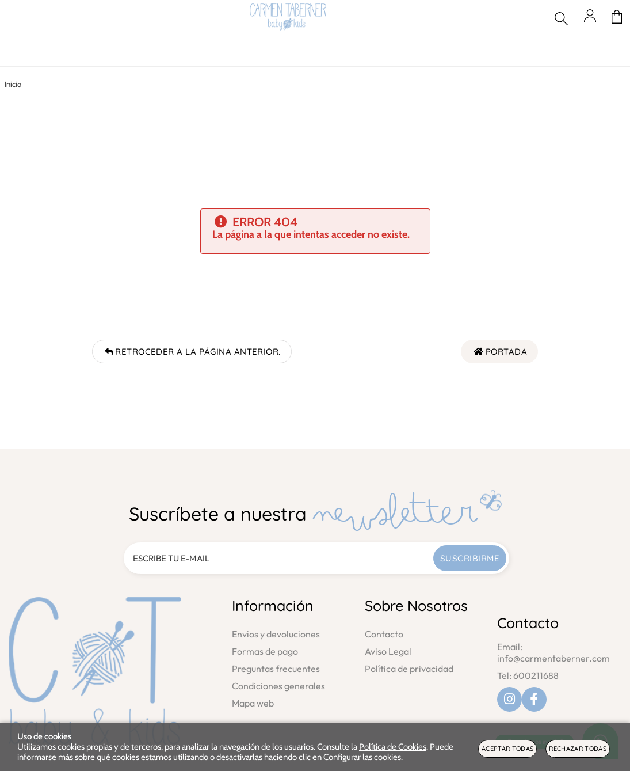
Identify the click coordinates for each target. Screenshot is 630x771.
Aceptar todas (507, 749)
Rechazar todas (577, 749)
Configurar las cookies (362, 757)
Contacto (384, 634)
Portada (499, 351)
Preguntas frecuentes (276, 668)
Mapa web (253, 703)
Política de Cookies (392, 747)
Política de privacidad (409, 668)
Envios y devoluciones (276, 634)
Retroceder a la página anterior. (192, 351)
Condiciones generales (278, 686)
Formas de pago (265, 651)
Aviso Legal (388, 651)
